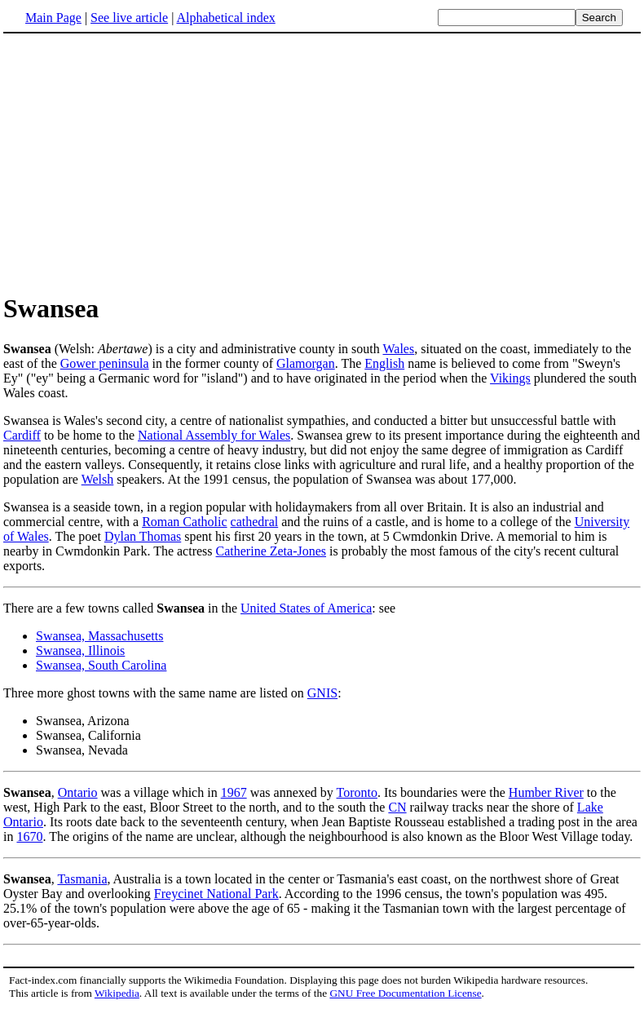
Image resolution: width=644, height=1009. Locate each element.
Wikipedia (117, 993)
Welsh (98, 479)
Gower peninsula (104, 363)
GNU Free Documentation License (405, 993)
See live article (129, 17)
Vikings (510, 378)
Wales (399, 349)
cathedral (255, 522)
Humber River (546, 792)
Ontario (78, 792)
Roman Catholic (184, 522)
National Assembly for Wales (214, 435)
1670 (29, 836)
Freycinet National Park (216, 894)
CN (397, 807)
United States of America (306, 608)
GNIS (322, 693)
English (384, 363)
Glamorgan (305, 363)
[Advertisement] (140, 162)
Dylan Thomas (142, 536)
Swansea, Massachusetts (99, 636)
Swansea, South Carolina (101, 665)
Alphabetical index (225, 17)
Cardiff (22, 435)
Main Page (53, 17)
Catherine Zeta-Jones (271, 551)
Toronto (357, 792)
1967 (234, 792)
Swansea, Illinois (80, 650)
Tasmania (82, 879)
